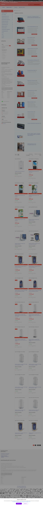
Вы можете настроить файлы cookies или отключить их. (21, 501)
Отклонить (25, 503)
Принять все (19, 503)
